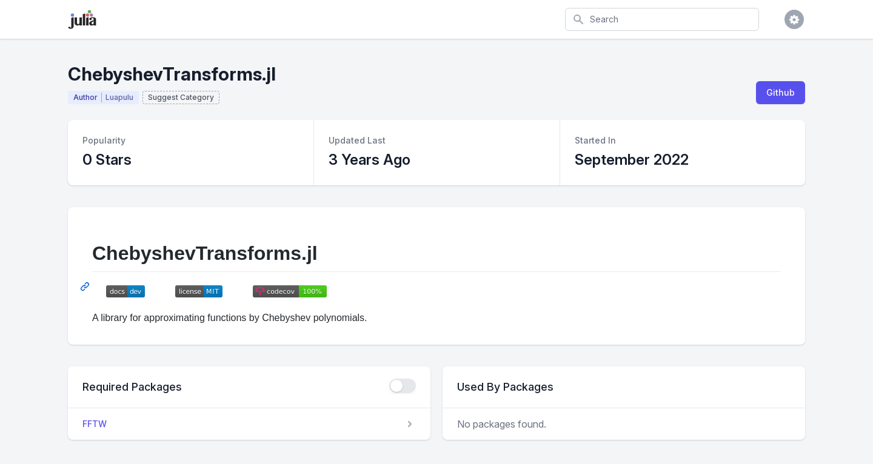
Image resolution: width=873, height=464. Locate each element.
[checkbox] (402, 386)
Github (780, 92)
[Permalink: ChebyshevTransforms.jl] (86, 286)
